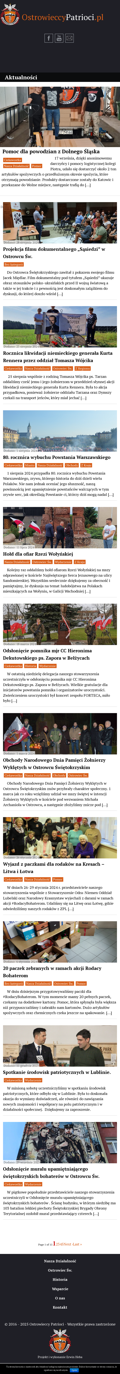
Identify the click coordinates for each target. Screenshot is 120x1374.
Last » (77, 1244)
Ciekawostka (12, 160)
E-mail (69, 38)
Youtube (59, 38)
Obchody (72, 465)
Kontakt (60, 1307)
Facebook (48, 38)
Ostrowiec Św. (62, 368)
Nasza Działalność (16, 166)
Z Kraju (86, 465)
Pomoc (36, 166)
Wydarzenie (63, 562)
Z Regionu (82, 368)
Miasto (29, 465)
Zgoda (74, 1370)
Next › (68, 1244)
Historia (30, 666)
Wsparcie (60, 1289)
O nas (60, 1298)
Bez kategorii (14, 264)
